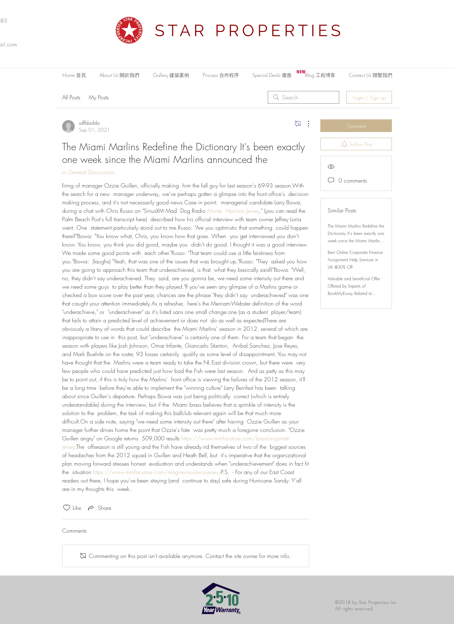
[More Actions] (305, 123)
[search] (303, 97)
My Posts (99, 97)
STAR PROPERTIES (249, 30)
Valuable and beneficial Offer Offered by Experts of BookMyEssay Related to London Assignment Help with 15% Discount (354, 293)
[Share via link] (99, 508)
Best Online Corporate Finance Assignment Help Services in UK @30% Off (355, 259)
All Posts (71, 97)
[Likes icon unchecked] (66, 508)
